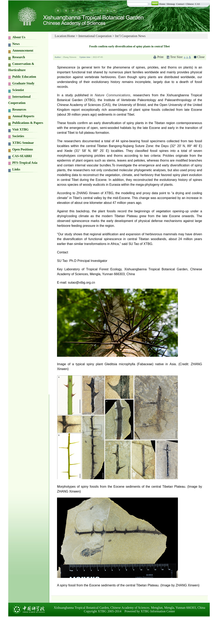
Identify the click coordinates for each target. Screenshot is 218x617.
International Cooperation (95, 36)
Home (162, 4)
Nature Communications (112, 95)
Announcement (22, 50)
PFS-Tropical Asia (24, 162)
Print (160, 57)
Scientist (18, 90)
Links (16, 169)
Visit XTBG (20, 129)
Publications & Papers (27, 122)
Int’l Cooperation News (130, 36)
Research (18, 57)
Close (201, 57)
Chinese (190, 4)
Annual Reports (23, 116)
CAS (197, 4)
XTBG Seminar (23, 142)
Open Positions (22, 149)
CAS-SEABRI (22, 156)
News (16, 44)
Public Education (24, 76)
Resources (19, 109)
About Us (18, 37)
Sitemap (170, 4)
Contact (180, 4)
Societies (18, 136)
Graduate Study (23, 83)
